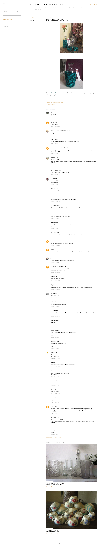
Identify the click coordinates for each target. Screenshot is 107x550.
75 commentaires (55, 486)
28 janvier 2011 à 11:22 (55, 192)
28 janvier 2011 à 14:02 (55, 245)
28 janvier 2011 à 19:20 (55, 326)
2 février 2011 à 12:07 (55, 434)
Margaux (53, 293)
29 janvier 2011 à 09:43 (55, 358)
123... (52, 371)
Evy (52, 430)
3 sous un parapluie (49, 4)
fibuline (52, 197)
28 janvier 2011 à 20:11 (55, 337)
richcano (69, 545)
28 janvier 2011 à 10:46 (55, 166)
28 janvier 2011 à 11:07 (55, 174)
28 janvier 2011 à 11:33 (55, 201)
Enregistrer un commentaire (53, 437)
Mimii (52, 112)
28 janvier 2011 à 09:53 (55, 118)
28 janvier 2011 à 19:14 (55, 316)
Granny (52, 122)
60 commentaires (55, 533)
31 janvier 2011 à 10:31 (55, 413)
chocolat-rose (54, 205)
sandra (52, 362)
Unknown (53, 241)
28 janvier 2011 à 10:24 (55, 143)
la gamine (53, 310)
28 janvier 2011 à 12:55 (55, 228)
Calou (52, 389)
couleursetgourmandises (57, 266)
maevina (53, 139)
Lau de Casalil (54, 170)
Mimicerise (53, 232)
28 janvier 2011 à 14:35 (55, 262)
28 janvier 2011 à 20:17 (55, 348)
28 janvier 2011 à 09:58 (55, 126)
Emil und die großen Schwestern (59, 130)
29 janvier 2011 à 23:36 (55, 385)
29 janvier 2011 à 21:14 (55, 376)
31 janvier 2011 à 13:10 (55, 425)
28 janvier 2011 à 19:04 (55, 306)
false (52, 249)
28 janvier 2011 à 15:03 (55, 272)
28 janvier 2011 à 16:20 (55, 289)
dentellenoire (54, 276)
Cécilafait (53, 157)
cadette (53, 406)
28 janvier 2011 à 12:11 (55, 209)
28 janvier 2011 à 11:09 (55, 184)
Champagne (54, 320)
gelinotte (53, 188)
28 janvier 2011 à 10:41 (55, 153)
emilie (52, 302)
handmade (32, 23)
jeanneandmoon (55, 258)
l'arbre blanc (54, 341)
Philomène (53, 417)
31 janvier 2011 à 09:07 (55, 402)
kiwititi (52, 398)
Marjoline (53, 285)
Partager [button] (32, 17)
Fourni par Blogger (64, 543)
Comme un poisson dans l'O (58, 147)
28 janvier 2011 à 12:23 (55, 218)
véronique (53, 330)
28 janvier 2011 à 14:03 (55, 253)
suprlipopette (54, 380)
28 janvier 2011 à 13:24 (55, 236)
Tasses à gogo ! (53, 531)
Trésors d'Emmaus (55, 484)
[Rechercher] (94, 4)
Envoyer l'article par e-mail (57, 102)
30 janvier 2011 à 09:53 (55, 393)
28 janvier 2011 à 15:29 (55, 280)
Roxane (53, 352)
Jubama (53, 178)
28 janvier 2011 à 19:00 (55, 297)
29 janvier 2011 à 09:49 (55, 366)
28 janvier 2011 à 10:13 (55, 135)
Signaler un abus (8, 19)
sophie (52, 214)
